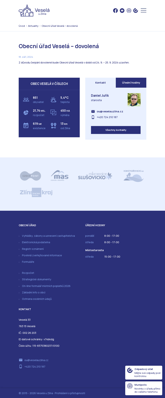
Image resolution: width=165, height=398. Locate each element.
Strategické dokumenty (36, 279)
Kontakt (100, 82)
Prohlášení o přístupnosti (70, 393)
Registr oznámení (33, 249)
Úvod (22, 25)
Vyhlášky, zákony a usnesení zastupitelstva (48, 235)
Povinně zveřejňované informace (42, 255)
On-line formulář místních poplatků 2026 (46, 286)
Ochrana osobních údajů (37, 299)
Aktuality (33, 25)
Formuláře (28, 261)
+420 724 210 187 (107, 117)
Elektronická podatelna (36, 242)
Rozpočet (28, 273)
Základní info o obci (33, 292)
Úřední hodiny (131, 82)
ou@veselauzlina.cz (110, 111)
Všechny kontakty (115, 130)
